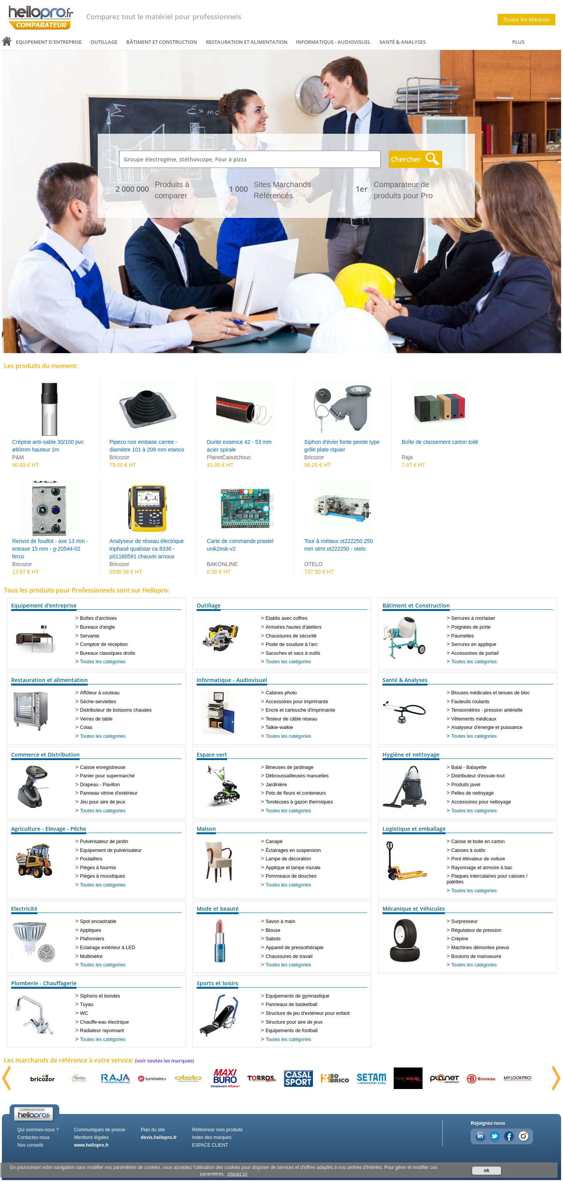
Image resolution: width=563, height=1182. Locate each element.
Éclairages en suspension (293, 850)
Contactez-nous (33, 1137)
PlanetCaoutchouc (229, 457)
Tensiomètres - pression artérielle (487, 710)
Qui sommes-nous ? (37, 1129)
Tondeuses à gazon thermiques (299, 802)
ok (486, 1170)
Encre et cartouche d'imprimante (300, 710)
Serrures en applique (473, 644)
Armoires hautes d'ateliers (293, 627)
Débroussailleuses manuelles (297, 776)
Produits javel (466, 784)
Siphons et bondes (100, 996)
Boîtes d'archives (98, 618)
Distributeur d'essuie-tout (478, 776)
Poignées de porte (471, 627)
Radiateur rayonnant (102, 1030)
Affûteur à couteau (100, 693)
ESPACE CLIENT (210, 1145)
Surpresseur (464, 921)
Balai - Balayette (469, 767)
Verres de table (96, 719)
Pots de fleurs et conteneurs (296, 793)
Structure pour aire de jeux (294, 1022)
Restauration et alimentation (246, 41)
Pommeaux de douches (291, 876)
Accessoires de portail (475, 653)
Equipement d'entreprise (49, 41)
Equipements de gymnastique (297, 996)
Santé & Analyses (402, 41)
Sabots (273, 938)
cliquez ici (237, 1174)
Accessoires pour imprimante (297, 701)
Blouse (273, 930)
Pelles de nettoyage (472, 793)
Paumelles (462, 636)
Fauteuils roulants (470, 701)
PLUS (518, 41)
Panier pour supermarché (107, 776)
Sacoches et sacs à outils (293, 653)
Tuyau (87, 1004)
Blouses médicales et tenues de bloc (490, 693)
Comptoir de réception (104, 644)
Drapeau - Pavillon (100, 784)
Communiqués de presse (99, 1129)
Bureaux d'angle (97, 627)
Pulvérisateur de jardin (104, 841)
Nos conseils (30, 1145)
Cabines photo (281, 693)
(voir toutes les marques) (164, 1060)
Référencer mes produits (217, 1129)
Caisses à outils (468, 850)
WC (84, 1013)
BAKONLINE (222, 564)
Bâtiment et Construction (161, 41)
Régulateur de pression (476, 930)
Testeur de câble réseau (291, 719)
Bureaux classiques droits (107, 653)
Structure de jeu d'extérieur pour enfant (307, 1013)
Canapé (274, 841)
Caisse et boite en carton (478, 841)
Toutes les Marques (526, 20)
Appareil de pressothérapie (295, 947)
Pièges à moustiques (102, 876)
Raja (407, 457)
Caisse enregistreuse (102, 767)
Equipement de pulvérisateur (111, 850)
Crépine (459, 938)
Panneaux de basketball (291, 1004)
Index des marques (211, 1137)
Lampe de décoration (288, 859)
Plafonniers (92, 938)
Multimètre (91, 956)
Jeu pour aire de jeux (102, 802)
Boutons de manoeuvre (476, 956)
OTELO (313, 564)
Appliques (90, 930)
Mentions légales (91, 1137)
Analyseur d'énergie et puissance (487, 727)
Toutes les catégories (102, 661)
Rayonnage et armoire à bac (482, 867)
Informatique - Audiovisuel (333, 41)
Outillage (103, 41)
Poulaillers (91, 859)
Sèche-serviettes (98, 701)
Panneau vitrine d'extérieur (108, 793)
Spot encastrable (98, 921)
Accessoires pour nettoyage (481, 802)
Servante (89, 636)
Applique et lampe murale (293, 867)
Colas (86, 727)
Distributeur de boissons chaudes (116, 710)
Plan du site (153, 1129)
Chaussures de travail (289, 956)
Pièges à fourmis (98, 867)
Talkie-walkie (279, 727)
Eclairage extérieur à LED (107, 947)
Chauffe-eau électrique (104, 1022)
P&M (18, 457)
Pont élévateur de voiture (478, 859)
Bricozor (119, 457)
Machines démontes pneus (480, 947)
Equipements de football (291, 1030)
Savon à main (280, 921)
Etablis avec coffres (286, 618)
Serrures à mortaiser (473, 618)
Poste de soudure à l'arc (291, 644)
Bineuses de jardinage (290, 767)
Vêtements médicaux (474, 719)
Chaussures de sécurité (291, 636)
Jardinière (276, 784)
